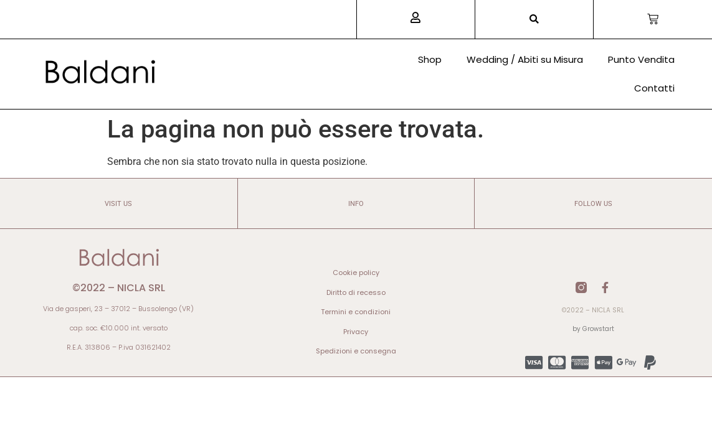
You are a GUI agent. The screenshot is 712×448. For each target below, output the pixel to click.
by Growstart (593, 329)
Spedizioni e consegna (356, 351)
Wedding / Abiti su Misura (525, 59)
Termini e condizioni (356, 312)
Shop (430, 59)
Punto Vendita (641, 59)
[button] (534, 19)
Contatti (654, 88)
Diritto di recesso (356, 292)
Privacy (355, 332)
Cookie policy (356, 273)
